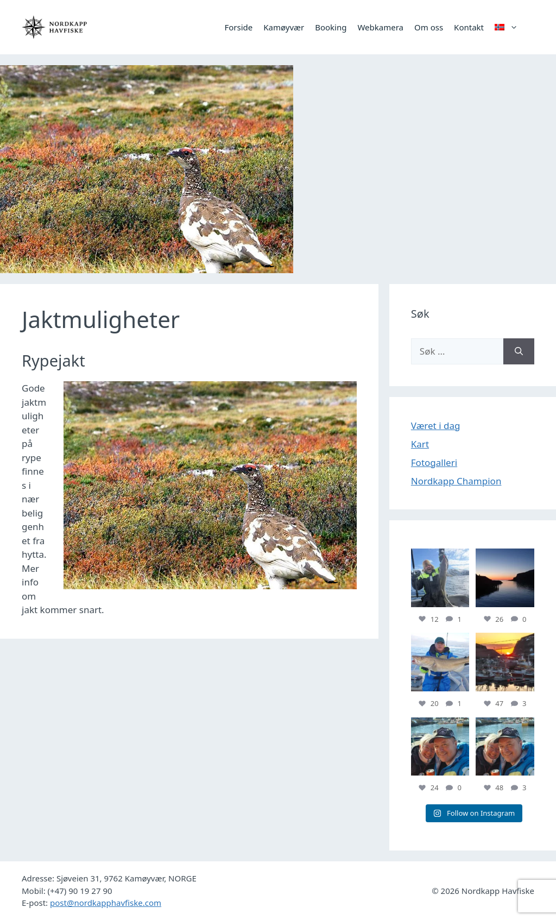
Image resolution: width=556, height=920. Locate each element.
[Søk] (518, 351)
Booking (330, 27)
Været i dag (435, 425)
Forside (238, 27)
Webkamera (380, 27)
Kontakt (469, 27)
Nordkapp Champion (456, 481)
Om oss (428, 27)
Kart (420, 444)
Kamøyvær (283, 27)
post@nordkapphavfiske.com (105, 902)
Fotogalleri (434, 462)
